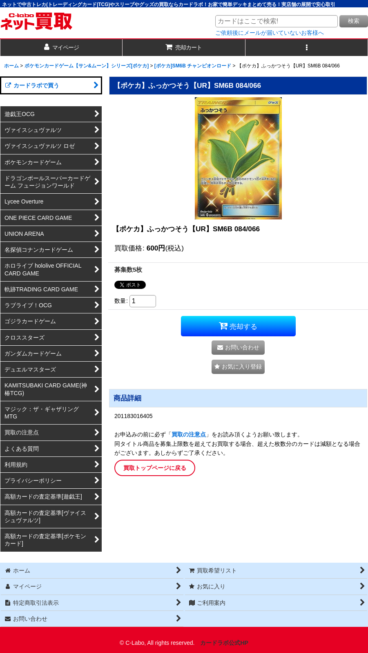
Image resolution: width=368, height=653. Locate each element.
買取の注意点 (189, 434)
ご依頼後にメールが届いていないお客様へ (269, 33)
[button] (306, 47)
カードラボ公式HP (224, 643)
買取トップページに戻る (154, 468)
